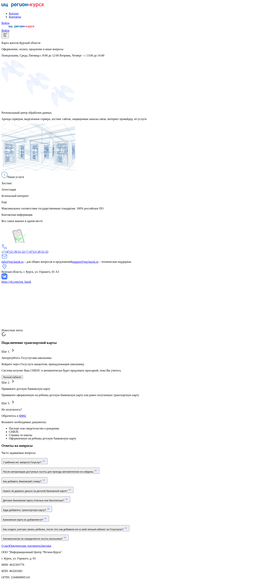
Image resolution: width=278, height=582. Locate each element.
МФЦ (22, 415)
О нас (5, 545)
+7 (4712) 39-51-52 (13, 251)
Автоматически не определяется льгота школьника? (35, 537)
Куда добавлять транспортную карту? (27, 508)
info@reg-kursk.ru (12, 261)
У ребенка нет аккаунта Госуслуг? (24, 461)
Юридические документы (25, 545)
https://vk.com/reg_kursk (16, 281)
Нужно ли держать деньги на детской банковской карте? (37, 489)
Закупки (46, 545)
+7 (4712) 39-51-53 (36, 251)
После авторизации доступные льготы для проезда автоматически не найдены (50, 470)
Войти (5, 23)
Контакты (15, 16)
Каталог (14, 13)
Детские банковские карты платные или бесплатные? (36, 499)
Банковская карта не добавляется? (25, 518)
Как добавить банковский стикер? (24, 480)
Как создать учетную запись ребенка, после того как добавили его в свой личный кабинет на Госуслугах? (65, 528)
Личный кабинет (12, 377)
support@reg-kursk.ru (85, 261)
